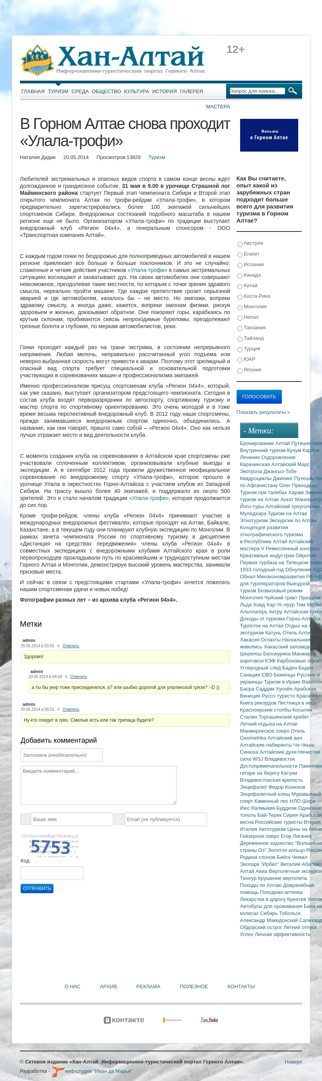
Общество (106, 91)
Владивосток (280, 759)
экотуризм (252, 633)
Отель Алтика (299, 633)
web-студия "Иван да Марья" (92, 1071)
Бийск (284, 857)
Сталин (249, 717)
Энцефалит (254, 787)
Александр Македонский (269, 920)
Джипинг (283, 478)
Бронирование (258, 443)
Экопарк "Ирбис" (260, 864)
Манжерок (304, 654)
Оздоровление (278, 457)
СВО (268, 675)
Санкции (251, 675)
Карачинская (256, 464)
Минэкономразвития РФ (286, 576)
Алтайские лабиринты (267, 745)
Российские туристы (279, 822)
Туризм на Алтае (287, 513)
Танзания (251, 328)
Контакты (241, 986)
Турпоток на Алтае (262, 626)
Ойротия (305, 555)
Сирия (291, 815)
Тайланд (250, 338)
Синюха (250, 752)
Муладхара (254, 513)
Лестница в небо (297, 703)
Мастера (218, 107)
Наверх (293, 1062)
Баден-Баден (297, 668)
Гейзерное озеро (260, 836)
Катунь (274, 633)
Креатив (297, 899)
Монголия (252, 307)
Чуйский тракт (281, 598)
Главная (33, 91)
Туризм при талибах (264, 492)
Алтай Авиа (254, 871)
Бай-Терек (270, 815)
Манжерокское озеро (265, 731)
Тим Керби (308, 605)
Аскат (287, 499)
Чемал (300, 857)
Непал (248, 317)
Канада (249, 275)
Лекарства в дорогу (263, 899)
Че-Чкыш (303, 745)
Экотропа (252, 471)
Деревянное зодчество (267, 843)
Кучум (295, 450)
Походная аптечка (281, 892)
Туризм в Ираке (283, 682)
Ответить (71, 646)
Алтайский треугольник (292, 506)
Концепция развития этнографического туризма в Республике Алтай (271, 534)
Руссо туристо (279, 696)
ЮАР (246, 359)
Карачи (311, 450)
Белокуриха (277, 654)
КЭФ (271, 661)
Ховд (259, 605)
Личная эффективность (282, 934)
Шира (308, 801)
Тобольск (290, 913)
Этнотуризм (254, 520)
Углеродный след (261, 668)
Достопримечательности (269, 766)
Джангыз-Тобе (280, 471)
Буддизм (287, 808)
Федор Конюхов (287, 787)
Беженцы (285, 675)
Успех (247, 934)
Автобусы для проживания (272, 906)
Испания (250, 264)
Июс (245, 808)
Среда (80, 91)
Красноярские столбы (266, 710)
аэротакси (252, 661)
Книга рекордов (259, 703)
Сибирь (269, 913)
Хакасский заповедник (290, 647)
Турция (248, 349)
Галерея (191, 91)
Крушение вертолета (282, 878)
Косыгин (302, 710)
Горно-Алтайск (304, 619)
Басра (248, 689)
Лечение (251, 457)
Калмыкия (263, 808)
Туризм (58, 91)
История (164, 91)
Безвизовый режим (280, 590)
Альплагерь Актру (262, 612)
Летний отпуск (300, 927)
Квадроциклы (256, 478)
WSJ (259, 759)
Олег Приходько (298, 485)
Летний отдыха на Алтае (269, 724)
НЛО (296, 801)
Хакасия (250, 640)
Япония (249, 370)
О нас (73, 986)
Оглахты (271, 640)
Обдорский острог (262, 927)
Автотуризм (272, 829)
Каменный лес (272, 801)
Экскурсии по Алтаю (293, 520)
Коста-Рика (253, 296)
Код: (26, 861)
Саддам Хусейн (275, 689)
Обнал (248, 576)
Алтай (283, 443)
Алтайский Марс (290, 464)
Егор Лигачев (296, 836)
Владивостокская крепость (271, 780)
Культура (136, 91)
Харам (296, 492)
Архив (108, 986)
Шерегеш (251, 654)
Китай (247, 286)
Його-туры (252, 506)
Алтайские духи (279, 752)
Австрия (250, 243)
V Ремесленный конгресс (290, 548)
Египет (248, 254)
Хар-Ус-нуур (281, 605)
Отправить (37, 888)
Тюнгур (249, 878)
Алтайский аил (284, 738)
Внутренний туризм (263, 450)
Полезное (194, 986)
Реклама (148, 986)
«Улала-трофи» (147, 270)
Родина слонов (258, 857)
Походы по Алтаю (261, 885)
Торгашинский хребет (284, 717)
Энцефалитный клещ (266, 794)
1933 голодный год (262, 569)
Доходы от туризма (263, 619)
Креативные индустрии (268, 555)
